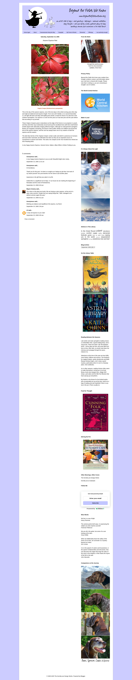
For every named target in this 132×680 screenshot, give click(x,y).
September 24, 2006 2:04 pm (35, 206)
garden (90, 235)
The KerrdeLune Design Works (90, 478)
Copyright (60, 32)
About (35, 32)
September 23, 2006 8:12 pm (35, 197)
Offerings (90, 32)
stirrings (90, 239)
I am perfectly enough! (102, 32)
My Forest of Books (71, 32)
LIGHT (99, 231)
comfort (89, 233)
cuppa (95, 233)
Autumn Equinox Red (50, 40)
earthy (100, 233)
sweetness (96, 239)
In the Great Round (88, 231)
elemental (106, 233)
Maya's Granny (31, 189)
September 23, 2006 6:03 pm (35, 185)
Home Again (27, 32)
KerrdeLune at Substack (88, 480)
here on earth (97, 235)
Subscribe (95, 503)
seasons (98, 237)
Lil (27, 210)
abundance (106, 231)
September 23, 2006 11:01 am (35, 161)
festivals (84, 235)
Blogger (83, 676)
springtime (84, 239)
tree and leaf (105, 239)
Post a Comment (29, 219)
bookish (83, 233)
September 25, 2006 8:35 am (35, 215)
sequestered (105, 237)
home (102, 235)
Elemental (82, 32)
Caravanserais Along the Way (47, 32)
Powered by (95, 508)
